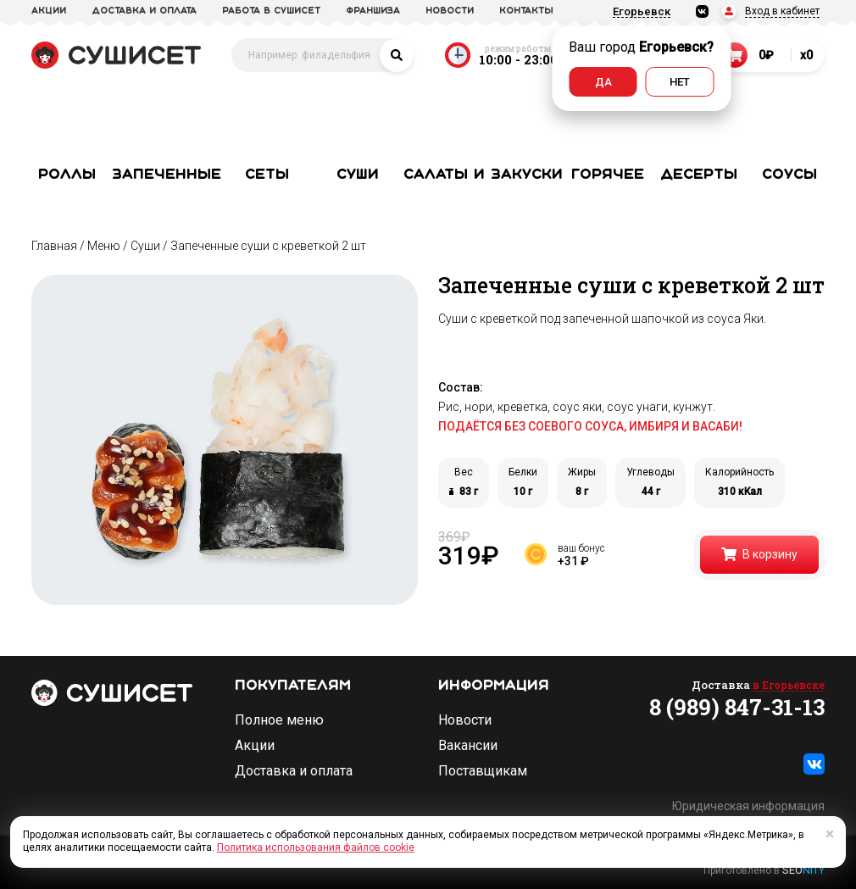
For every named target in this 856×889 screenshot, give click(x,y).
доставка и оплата (144, 11)
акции (48, 11)
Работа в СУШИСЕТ (271, 11)
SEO (803, 870)
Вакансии (467, 746)
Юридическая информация (748, 806)
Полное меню (279, 720)
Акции (255, 746)
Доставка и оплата (294, 771)
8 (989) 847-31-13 (737, 707)
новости (449, 11)
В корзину (759, 554)
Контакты (526, 11)
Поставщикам (482, 771)
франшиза (373, 11)
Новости (465, 720)
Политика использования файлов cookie (315, 847)
